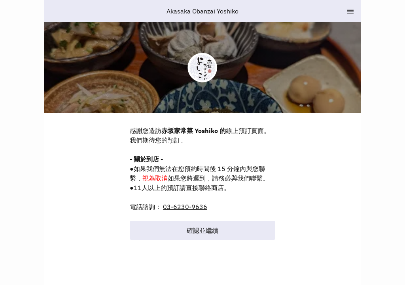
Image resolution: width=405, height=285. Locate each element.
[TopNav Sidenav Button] (350, 11)
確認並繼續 (202, 230)
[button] (202, 230)
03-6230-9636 (185, 207)
